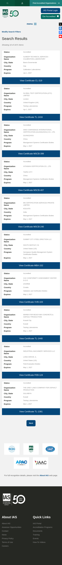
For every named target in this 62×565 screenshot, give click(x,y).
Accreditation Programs (42, 527)
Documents (37, 531)
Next (31, 423)
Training (36, 535)
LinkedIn (60, 28)
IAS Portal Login (50, 10)
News (4, 535)
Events (36, 538)
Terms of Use (7, 542)
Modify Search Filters (11, 32)
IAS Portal (22, 3)
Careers (5, 546)
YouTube (60, 36)
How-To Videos (39, 542)
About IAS (44, 475)
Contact (5, 531)
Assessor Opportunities (11, 527)
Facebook (60, 32)
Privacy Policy (8, 538)
